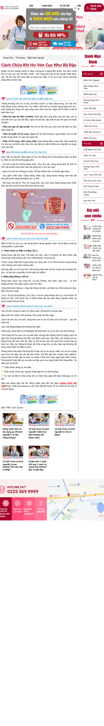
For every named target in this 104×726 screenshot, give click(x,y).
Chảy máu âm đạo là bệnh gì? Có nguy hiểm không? (96, 268)
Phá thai (87, 143)
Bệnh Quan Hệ (90, 94)
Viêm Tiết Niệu (90, 108)
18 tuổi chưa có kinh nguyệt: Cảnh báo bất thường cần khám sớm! (39, 433)
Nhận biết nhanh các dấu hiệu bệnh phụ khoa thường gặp (97, 248)
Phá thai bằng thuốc (90, 193)
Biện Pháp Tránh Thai (91, 87)
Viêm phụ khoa (90, 126)
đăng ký (29, 507)
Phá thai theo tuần (92, 180)
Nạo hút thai (89, 201)
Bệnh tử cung (90, 138)
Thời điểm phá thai (92, 149)
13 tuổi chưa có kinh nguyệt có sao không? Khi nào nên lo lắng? (13, 465)
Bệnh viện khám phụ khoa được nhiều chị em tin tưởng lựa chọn (97, 238)
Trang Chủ (8, 58)
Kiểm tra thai (90, 155)
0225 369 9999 (93, 7)
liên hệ (79, 7)
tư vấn (17, 506)
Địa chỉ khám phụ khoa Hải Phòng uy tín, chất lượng (96, 258)
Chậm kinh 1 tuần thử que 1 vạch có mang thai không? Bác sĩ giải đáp (38, 465)
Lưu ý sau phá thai (92, 175)
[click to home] (9, 8)
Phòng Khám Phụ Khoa (91, 101)
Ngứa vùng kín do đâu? (97, 277)
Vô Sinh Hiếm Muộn (92, 120)
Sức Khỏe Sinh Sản (92, 114)
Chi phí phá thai (91, 161)
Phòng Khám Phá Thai (91, 168)
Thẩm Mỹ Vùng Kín (92, 132)
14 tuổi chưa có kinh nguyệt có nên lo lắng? (65, 432)
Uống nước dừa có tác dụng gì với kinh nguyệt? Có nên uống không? (13, 433)
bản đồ (41, 506)
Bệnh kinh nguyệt (36, 58)
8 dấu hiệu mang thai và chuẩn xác (96, 228)
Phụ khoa (20, 58)
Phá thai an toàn (91, 186)
